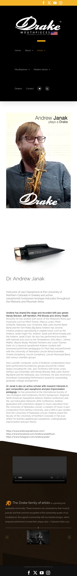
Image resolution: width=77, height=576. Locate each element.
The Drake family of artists (31, 503)
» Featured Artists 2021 (59, 522)
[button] (47, 87)
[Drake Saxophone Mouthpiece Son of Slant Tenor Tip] (38, 210)
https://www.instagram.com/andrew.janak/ (28, 437)
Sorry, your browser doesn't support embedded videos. (40, 470)
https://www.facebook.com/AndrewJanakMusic (30, 434)
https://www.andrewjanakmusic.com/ (25, 431)
